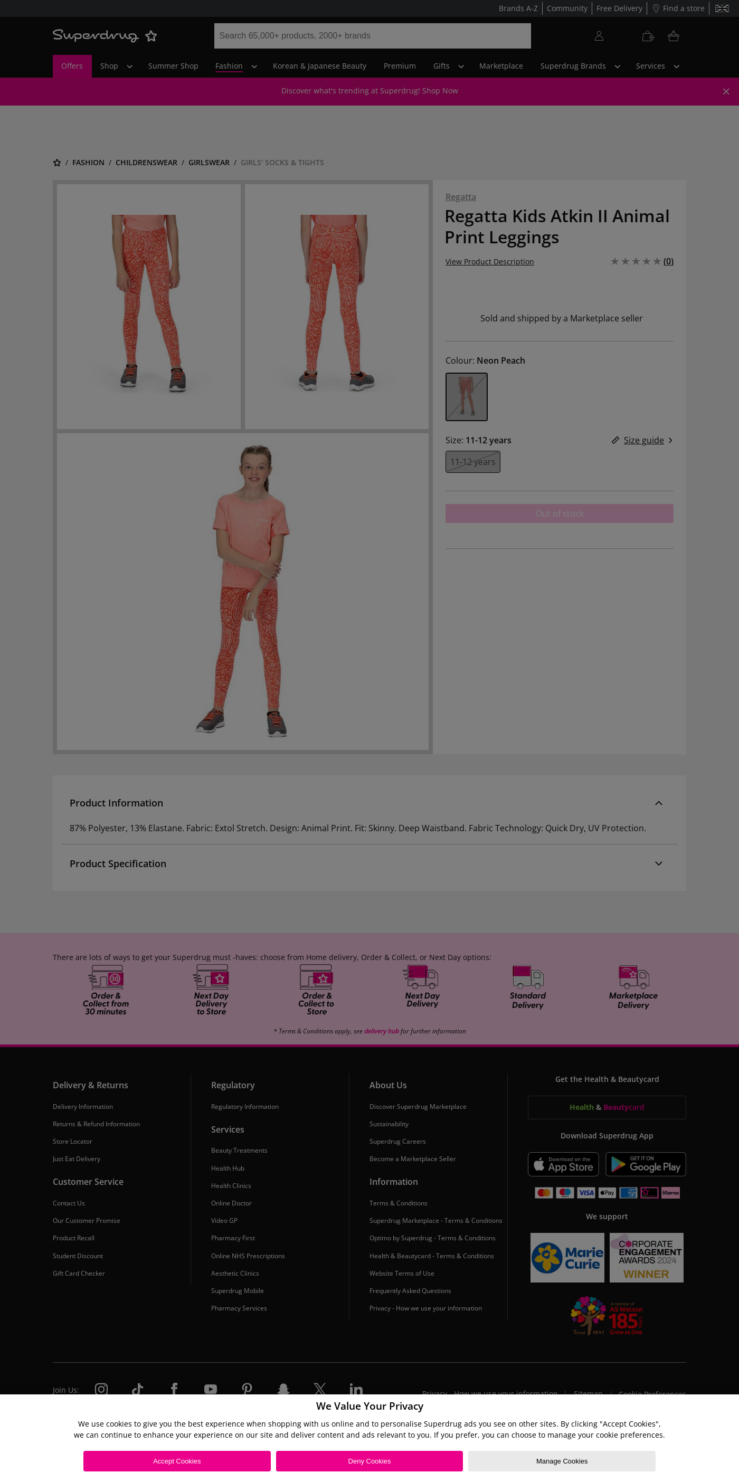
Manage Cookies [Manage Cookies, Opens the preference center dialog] (562, 1461)
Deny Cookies (369, 1461)
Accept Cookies (177, 1461)
